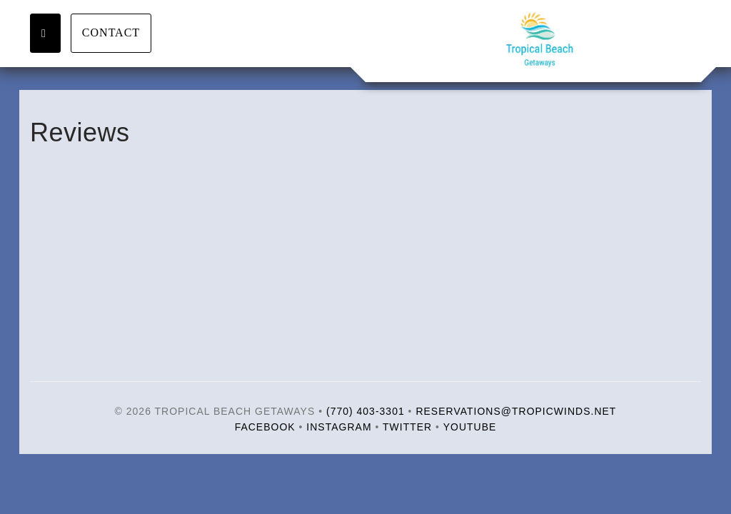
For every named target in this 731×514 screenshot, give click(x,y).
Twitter (407, 427)
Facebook (265, 427)
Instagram (338, 427)
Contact (111, 32)
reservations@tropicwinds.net (515, 411)
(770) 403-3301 (365, 411)
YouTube (470, 427)
